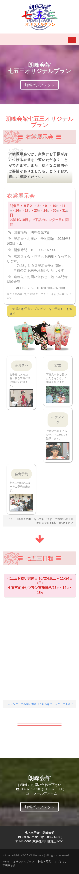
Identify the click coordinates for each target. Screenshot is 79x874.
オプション (61, 861)
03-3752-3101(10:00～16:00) (40, 789)
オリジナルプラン (23, 861)
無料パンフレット (39, 85)
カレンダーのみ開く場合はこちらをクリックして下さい (40, 704)
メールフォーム (40, 793)
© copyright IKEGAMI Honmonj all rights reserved (36, 855)
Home (5, 861)
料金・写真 (44, 861)
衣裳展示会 (9, 865)
